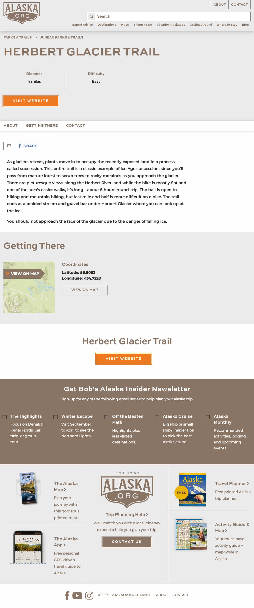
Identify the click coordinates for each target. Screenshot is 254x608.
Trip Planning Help (127, 515)
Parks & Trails (17, 37)
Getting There (42, 126)
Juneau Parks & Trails (61, 37)
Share (28, 146)
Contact (239, 4)
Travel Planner (232, 483)
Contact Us (127, 542)
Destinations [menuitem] (106, 24)
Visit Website (31, 101)
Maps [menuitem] (125, 24)
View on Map (84, 290)
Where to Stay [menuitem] (227, 24)
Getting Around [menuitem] (201, 24)
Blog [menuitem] (245, 24)
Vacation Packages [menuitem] (171, 24)
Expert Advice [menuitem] (82, 24)
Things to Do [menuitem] (142, 24)
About (219, 4)
